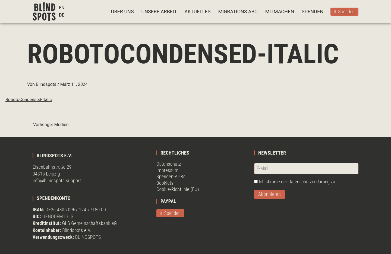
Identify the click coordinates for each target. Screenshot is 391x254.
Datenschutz (168, 164)
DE (61, 15)
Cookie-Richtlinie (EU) (177, 189)
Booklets (165, 183)
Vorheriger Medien (48, 125)
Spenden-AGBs (170, 176)
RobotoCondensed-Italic (28, 99)
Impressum (167, 170)
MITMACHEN (279, 11)
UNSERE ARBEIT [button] (159, 11)
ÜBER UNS (122, 11)
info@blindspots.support (57, 180)
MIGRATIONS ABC (237, 11)
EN (62, 7)
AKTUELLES (197, 11)
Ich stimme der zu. (297, 181)
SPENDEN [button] (312, 11)
